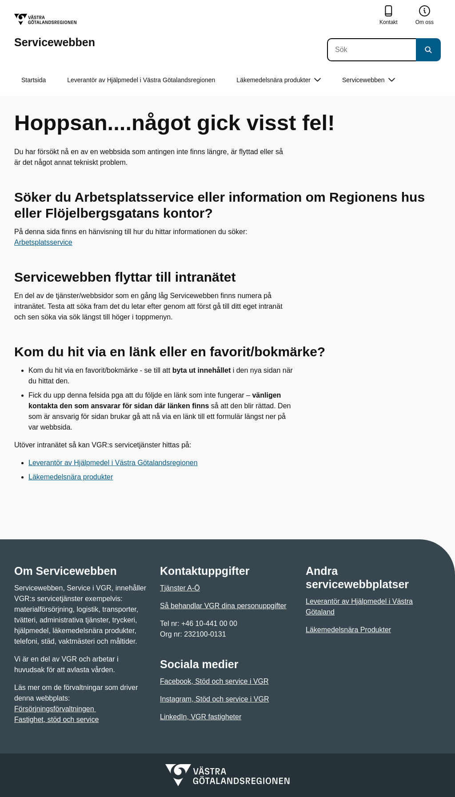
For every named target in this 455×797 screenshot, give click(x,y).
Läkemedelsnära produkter (70, 477)
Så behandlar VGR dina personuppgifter (223, 606)
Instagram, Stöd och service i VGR (214, 699)
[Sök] (371, 49)
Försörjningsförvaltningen (55, 709)
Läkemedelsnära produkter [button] (278, 80)
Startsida (33, 80)
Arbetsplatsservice (43, 242)
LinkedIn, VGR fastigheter (200, 717)
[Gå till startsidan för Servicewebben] (54, 31)
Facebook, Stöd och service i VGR (214, 681)
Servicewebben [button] (368, 80)
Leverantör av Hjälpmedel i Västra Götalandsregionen (141, 80)
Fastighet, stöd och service (56, 719)
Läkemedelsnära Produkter (348, 630)
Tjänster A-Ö (180, 588)
